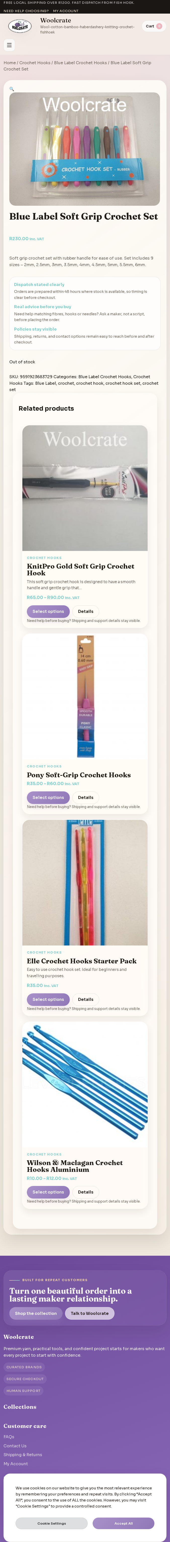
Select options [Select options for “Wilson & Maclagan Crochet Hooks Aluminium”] (48, 1192)
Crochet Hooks (34, 62)
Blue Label (45, 383)
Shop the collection (36, 1313)
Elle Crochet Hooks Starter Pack (82, 961)
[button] (11, 89)
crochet (66, 383)
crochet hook (89, 383)
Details (85, 611)
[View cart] (154, 26)
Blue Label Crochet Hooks (80, 62)
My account (66, 11)
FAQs (9, 1437)
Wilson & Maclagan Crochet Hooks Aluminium (75, 1166)
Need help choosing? (26, 11)
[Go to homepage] (20, 26)
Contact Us (15, 1446)
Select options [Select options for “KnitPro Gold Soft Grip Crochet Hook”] (48, 611)
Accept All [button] (124, 1523)
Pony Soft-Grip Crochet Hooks (79, 774)
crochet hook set (122, 383)
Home (10, 62)
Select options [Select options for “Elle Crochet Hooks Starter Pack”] (48, 999)
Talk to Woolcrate (90, 1313)
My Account (16, 1463)
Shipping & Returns (23, 1454)
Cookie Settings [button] (51, 1523)
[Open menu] (9, 45)
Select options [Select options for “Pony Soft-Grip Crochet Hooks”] (48, 797)
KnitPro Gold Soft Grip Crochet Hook (80, 569)
